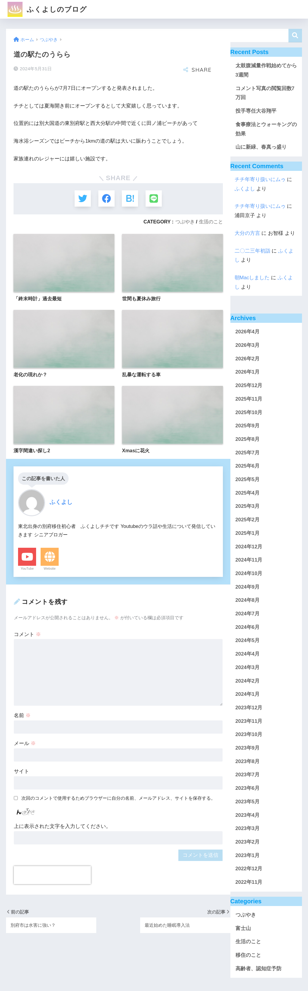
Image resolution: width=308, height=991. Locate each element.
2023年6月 (248, 788)
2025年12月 (249, 385)
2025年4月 (248, 493)
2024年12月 (249, 547)
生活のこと (211, 222)
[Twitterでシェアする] (82, 198)
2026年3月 (248, 345)
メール (25, 744)
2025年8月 (248, 439)
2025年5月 (248, 479)
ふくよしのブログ (47, 9)
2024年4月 (248, 654)
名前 (22, 716)
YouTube (27, 569)
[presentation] (52, 876)
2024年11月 (249, 560)
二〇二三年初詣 (252, 251)
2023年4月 (248, 815)
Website (50, 569)
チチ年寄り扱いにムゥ (260, 179)
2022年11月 (249, 882)
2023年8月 (248, 761)
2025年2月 (248, 520)
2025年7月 (248, 453)
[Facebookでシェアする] (106, 198)
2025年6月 (248, 466)
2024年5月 (248, 640)
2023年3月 (248, 828)
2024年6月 (248, 627)
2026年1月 (248, 372)
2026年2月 (248, 359)
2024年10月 (249, 573)
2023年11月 (249, 721)
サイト (21, 772)
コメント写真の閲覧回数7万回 (265, 93)
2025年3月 (248, 506)
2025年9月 (248, 426)
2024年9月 (248, 587)
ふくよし (245, 189)
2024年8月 (248, 600)
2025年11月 (249, 399)
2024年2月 (248, 681)
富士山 (243, 928)
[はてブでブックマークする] (130, 198)
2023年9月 (248, 748)
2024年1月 (248, 694)
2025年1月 (248, 533)
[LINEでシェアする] (154, 198)
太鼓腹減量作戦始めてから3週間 (266, 70)
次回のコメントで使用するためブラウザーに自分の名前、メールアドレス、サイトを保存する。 (118, 798)
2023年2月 (248, 842)
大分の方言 (247, 233)
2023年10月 (249, 734)
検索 (295, 35)
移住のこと (248, 955)
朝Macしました (252, 277)
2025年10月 (249, 412)
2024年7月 (248, 614)
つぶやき (185, 222)
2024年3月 (248, 667)
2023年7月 (248, 774)
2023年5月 (248, 802)
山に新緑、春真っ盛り (261, 147)
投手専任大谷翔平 (256, 111)
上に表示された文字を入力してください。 (62, 827)
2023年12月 (249, 708)
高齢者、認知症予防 (259, 968)
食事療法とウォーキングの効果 (266, 129)
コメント (27, 635)
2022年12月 (249, 868)
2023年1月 (248, 855)
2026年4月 (248, 332)
